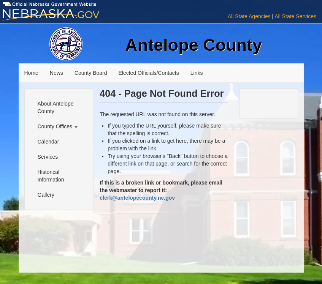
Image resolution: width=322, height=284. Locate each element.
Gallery (46, 195)
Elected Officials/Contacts (148, 73)
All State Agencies (249, 16)
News (56, 73)
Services (48, 157)
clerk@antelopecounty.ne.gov (137, 198)
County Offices (58, 126)
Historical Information (51, 176)
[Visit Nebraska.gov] (54, 15)
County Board (91, 73)
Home (31, 73)
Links (196, 73)
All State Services (295, 16)
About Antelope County (56, 107)
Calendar (48, 142)
